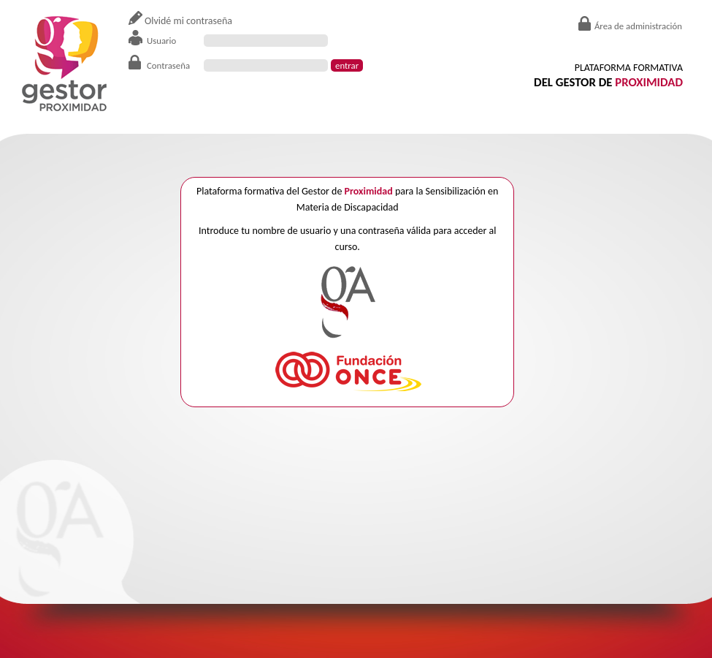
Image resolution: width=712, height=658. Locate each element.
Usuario (161, 40)
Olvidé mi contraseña (188, 20)
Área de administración (638, 25)
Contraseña (168, 65)
